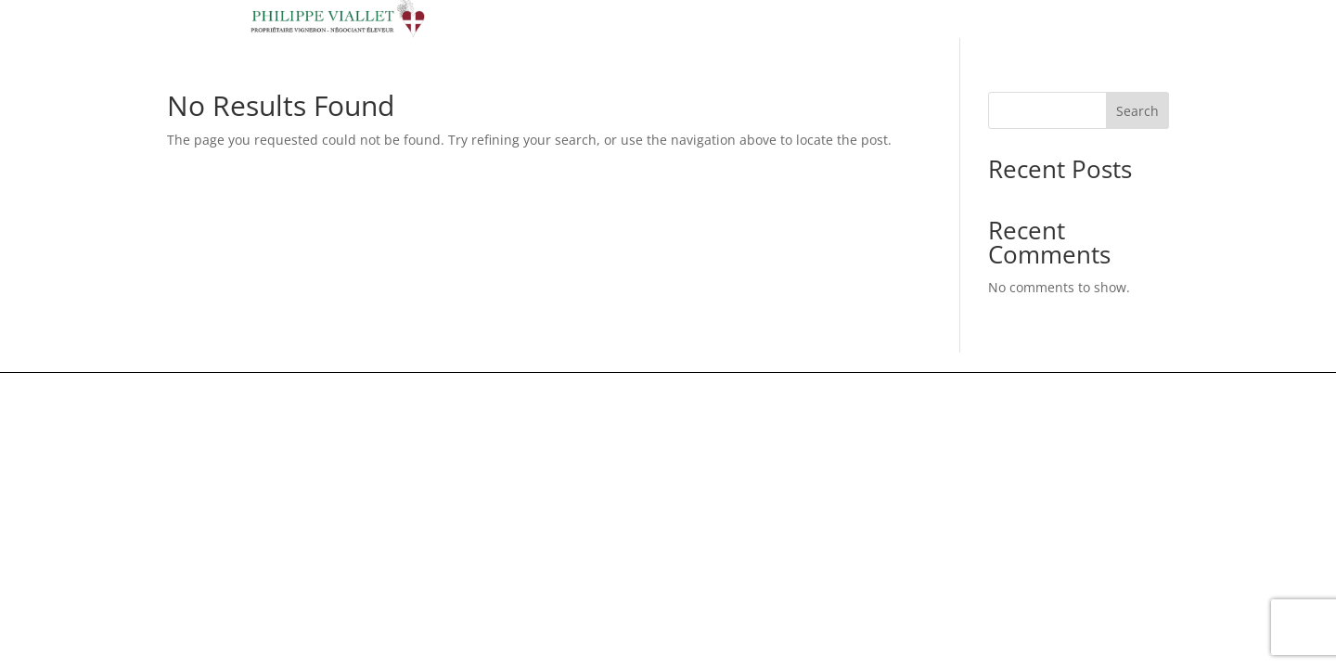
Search (1137, 111)
